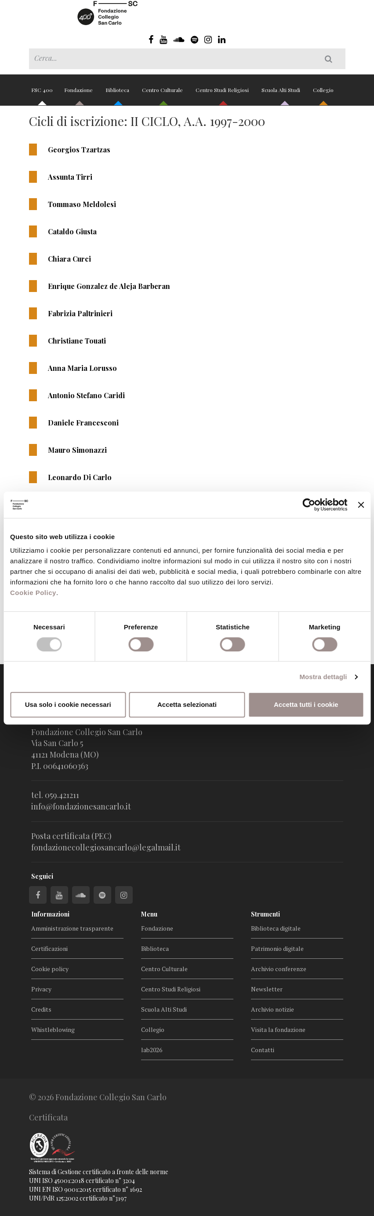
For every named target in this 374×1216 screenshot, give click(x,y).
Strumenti (265, 914)
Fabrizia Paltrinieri (80, 313)
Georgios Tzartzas (79, 149)
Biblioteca (118, 93)
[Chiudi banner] (361, 505)
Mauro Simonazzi (77, 450)
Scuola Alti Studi (281, 93)
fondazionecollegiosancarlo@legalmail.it (106, 847)
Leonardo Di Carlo (80, 477)
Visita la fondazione (278, 1029)
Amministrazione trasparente (72, 928)
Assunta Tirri (70, 176)
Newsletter (267, 989)
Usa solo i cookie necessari (68, 704)
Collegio (323, 93)
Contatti (262, 1050)
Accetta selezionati (187, 704)
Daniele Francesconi (83, 422)
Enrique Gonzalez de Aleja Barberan (109, 286)
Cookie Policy (33, 592)
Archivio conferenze (278, 969)
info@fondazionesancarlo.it (81, 806)
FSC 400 (42, 93)
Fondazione (79, 93)
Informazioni (50, 914)
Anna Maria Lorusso (82, 368)
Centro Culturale (163, 93)
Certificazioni (49, 948)
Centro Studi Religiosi (223, 93)
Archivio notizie (272, 1009)
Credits (41, 1009)
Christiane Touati (77, 340)
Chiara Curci (69, 258)
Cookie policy (50, 969)
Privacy (41, 989)
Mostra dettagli (323, 676)
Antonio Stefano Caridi (86, 395)
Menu (149, 914)
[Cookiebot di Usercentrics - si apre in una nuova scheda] (309, 504)
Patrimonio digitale (277, 948)
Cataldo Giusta (72, 231)
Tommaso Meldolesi (82, 204)
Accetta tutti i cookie (306, 704)
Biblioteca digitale (276, 928)
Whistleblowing (53, 1029)
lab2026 (151, 1050)
